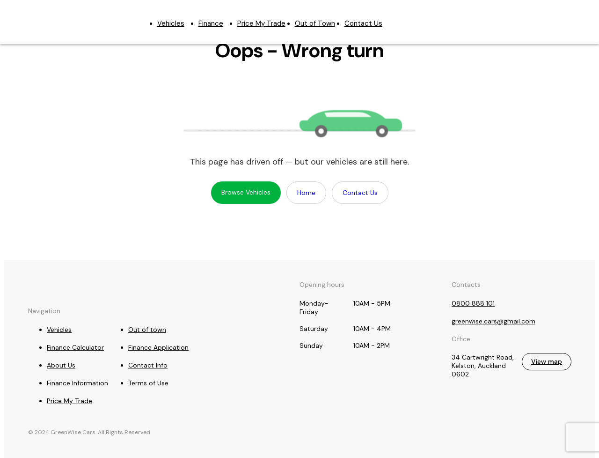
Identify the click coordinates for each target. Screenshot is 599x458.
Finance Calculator (75, 347)
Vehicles (170, 23)
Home (306, 192)
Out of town (147, 329)
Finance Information (77, 383)
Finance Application (158, 347)
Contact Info (148, 365)
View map (546, 361)
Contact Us (363, 23)
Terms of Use (148, 383)
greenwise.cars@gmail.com (560, 17)
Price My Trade (261, 23)
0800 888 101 (529, 17)
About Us (61, 365)
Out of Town (315, 23)
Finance (210, 23)
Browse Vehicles (245, 192)
